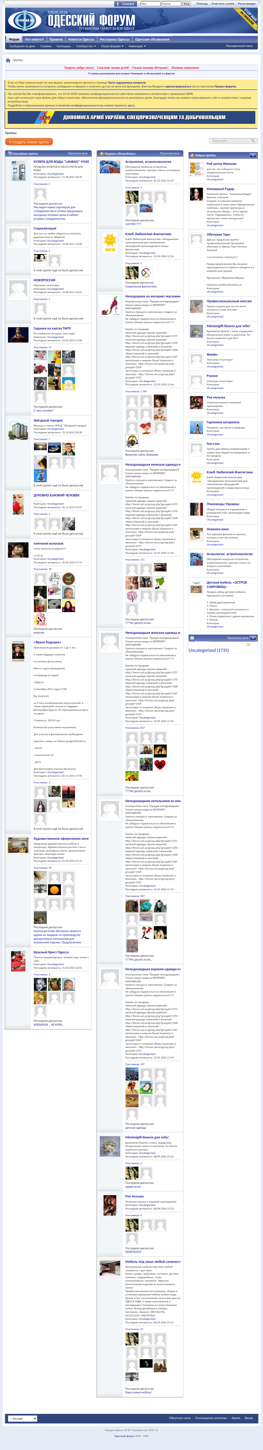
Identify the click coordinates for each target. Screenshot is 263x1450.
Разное (212, 376)
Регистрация (247, 3)
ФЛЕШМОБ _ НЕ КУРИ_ (48, 1024)
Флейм (212, 354)
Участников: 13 (42, 347)
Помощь (202, 3)
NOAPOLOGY (133, 1252)
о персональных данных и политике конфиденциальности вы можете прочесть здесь (79, 105)
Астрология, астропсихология (148, 161)
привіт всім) (133, 1186)
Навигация (136, 46)
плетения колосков (48, 543)
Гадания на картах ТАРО (52, 328)
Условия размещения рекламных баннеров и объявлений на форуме (131, 73)
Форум (14, 39)
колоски (39, 632)
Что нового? (34, 39)
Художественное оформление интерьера (66, 838)
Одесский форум (124, 1436)
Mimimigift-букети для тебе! (147, 1137)
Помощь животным (185, 67)
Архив (236, 1418)
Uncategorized (55, 173)
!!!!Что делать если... (139, 623)
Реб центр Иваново (222, 164)
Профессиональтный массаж (229, 301)
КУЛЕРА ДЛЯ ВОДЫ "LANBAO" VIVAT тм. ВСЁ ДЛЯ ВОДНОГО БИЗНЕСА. (87, 161)
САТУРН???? (133, 224)
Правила (56, 39)
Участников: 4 (133, 1215)
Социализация (45, 228)
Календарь (64, 46)
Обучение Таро (218, 234)
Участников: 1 (42, 184)
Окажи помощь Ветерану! (150, 67)
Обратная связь (180, 1418)
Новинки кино (218, 529)
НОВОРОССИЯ (44, 280)
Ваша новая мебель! (138, 1392)
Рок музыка (134, 1196)
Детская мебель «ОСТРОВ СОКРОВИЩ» (227, 584)
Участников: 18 (42, 569)
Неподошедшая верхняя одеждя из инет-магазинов (166, 969)
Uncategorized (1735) (209, 650)
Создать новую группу (29, 142)
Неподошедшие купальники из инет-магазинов (162, 801)
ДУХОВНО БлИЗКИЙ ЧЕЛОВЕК (57, 495)
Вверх (249, 1418)
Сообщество (84, 46)
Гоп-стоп (213, 444)
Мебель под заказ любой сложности (153, 1261)
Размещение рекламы (211, 1418)
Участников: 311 (135, 559)
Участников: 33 (134, 1329)
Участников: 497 (135, 1064)
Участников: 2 (42, 251)
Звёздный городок (48, 420)
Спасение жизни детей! (113, 67)
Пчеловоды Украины (223, 504)
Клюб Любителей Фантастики (148, 234)
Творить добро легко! (79, 67)
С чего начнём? (44, 410)
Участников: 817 (135, 727)
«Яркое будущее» (47, 642)
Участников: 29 (42, 867)
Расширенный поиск (239, 45)
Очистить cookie (222, 3)
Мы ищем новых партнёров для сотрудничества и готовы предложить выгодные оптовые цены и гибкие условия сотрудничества (58, 212)
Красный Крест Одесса (51, 952)
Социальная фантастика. (141, 286)
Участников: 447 (135, 896)
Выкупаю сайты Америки (141, 454)
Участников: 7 (42, 439)
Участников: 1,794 (136, 391)
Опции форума (110, 46)
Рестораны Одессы (115, 39)
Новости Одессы (81, 39)
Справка (45, 46)
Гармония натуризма (223, 422)
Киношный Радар (220, 189)
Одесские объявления (152, 39)
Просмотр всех (78, 153)
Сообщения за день (22, 46)
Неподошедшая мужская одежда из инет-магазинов (166, 464)
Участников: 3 (42, 514)
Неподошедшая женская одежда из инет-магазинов (166, 633)
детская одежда (135, 1127)
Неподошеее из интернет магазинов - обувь (159, 296)
